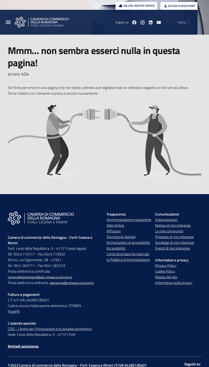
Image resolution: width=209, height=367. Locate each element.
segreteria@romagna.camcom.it (72, 282)
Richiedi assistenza (23, 346)
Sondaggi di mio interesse (174, 242)
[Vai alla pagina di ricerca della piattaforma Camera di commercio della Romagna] (185, 22)
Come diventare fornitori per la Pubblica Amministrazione (128, 256)
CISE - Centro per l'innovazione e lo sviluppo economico (50, 329)
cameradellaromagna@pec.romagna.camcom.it (40, 277)
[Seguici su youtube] (149, 22)
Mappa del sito (166, 277)
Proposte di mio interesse (174, 237)
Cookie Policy (165, 271)
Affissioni (114, 231)
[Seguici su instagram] (133, 22)
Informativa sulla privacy (173, 282)
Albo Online (115, 225)
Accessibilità (116, 248)
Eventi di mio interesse (172, 248)
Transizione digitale (121, 237)
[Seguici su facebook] (125, 22)
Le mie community (169, 231)
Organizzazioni (166, 219)
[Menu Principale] (8, 22)
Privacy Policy (166, 265)
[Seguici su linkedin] (141, 22)
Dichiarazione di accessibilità (128, 242)
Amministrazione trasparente (129, 219)
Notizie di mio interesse (173, 225)
